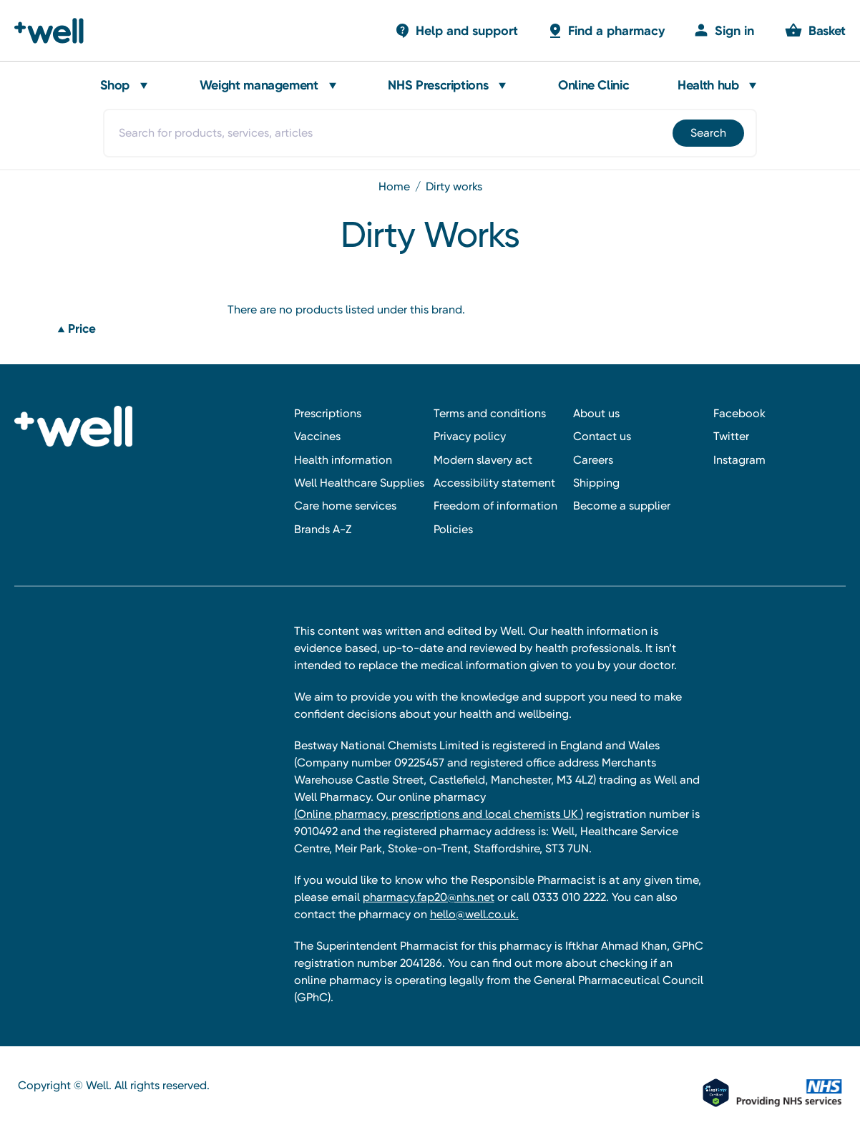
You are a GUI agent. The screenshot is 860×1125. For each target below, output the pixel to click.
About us (596, 413)
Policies (453, 529)
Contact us (602, 436)
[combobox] (430, 133)
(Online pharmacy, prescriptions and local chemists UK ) (438, 814)
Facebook (739, 413)
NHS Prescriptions (438, 85)
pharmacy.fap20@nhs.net (428, 897)
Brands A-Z (322, 529)
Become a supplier (621, 505)
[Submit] (707, 133)
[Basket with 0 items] (456, 30)
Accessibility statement (494, 483)
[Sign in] (723, 30)
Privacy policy (470, 436)
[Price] (132, 329)
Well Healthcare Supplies (359, 483)
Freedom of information (495, 505)
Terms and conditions (490, 413)
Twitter (731, 436)
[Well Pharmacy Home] (55, 30)
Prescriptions (327, 413)
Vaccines (317, 436)
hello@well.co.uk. (474, 914)
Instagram (739, 460)
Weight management (259, 85)
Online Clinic (593, 85)
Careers (593, 460)
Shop (115, 85)
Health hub (708, 85)
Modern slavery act (483, 460)
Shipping (596, 483)
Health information (343, 460)
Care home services (345, 505)
